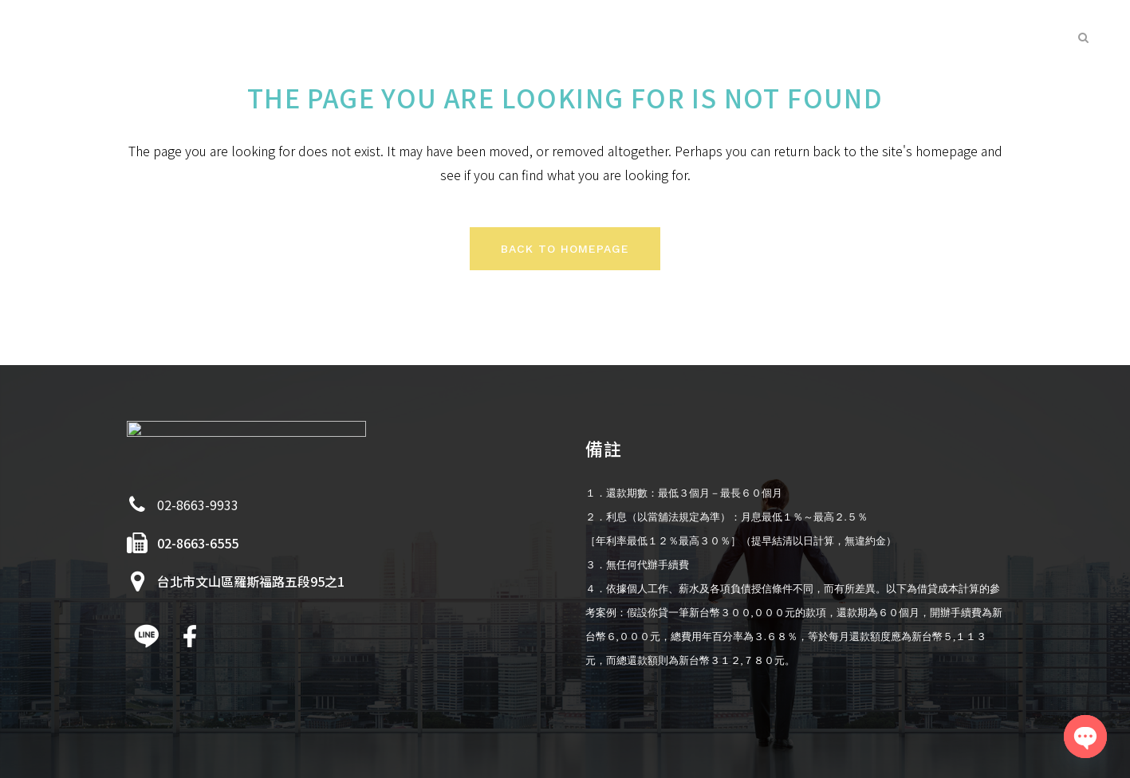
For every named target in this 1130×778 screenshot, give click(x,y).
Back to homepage (565, 248)
